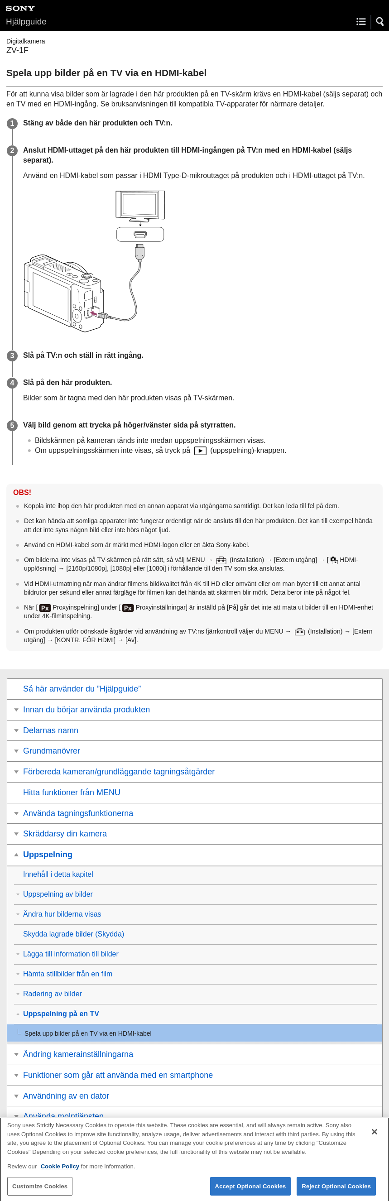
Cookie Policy (61, 1170)
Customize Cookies (39, 1190)
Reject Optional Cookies (336, 1190)
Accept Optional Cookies (250, 1190)
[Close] (374, 1136)
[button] (380, 21)
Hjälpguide (26, 21)
